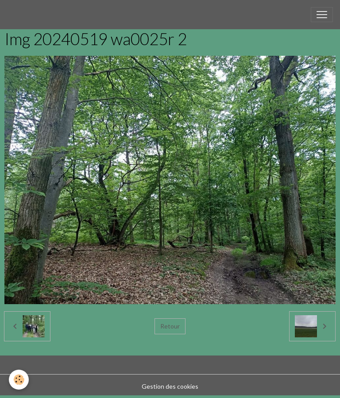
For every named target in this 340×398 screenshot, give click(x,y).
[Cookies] (19, 380)
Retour (170, 326)
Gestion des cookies (170, 386)
